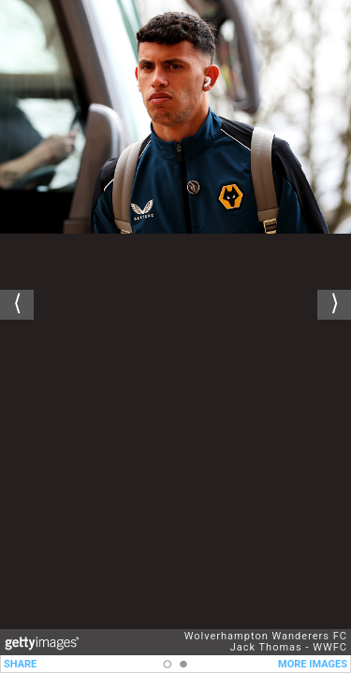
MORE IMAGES (312, 664)
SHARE (20, 664)
